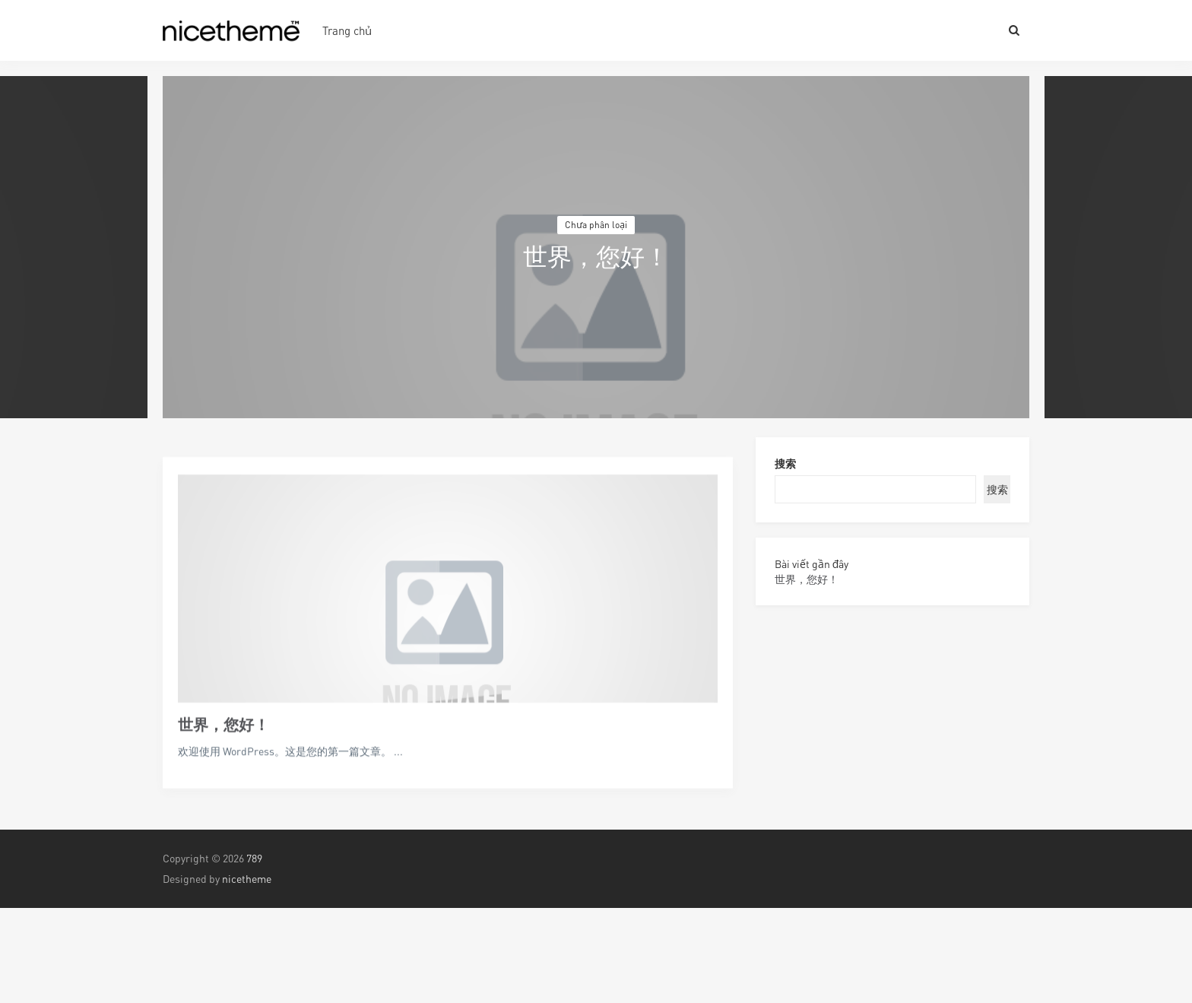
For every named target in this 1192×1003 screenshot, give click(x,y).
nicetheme (246, 878)
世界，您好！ (223, 754)
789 (254, 858)
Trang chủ (347, 30)
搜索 (785, 463)
